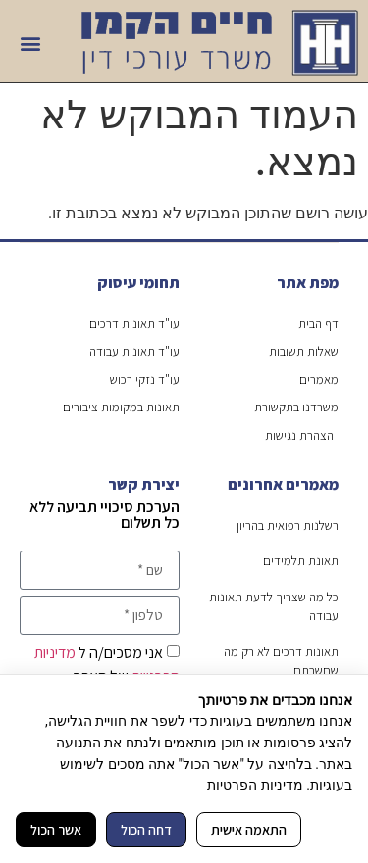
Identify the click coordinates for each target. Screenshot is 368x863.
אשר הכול (55, 830)
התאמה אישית (249, 830)
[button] (31, 43)
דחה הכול (146, 830)
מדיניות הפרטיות (254, 784)
